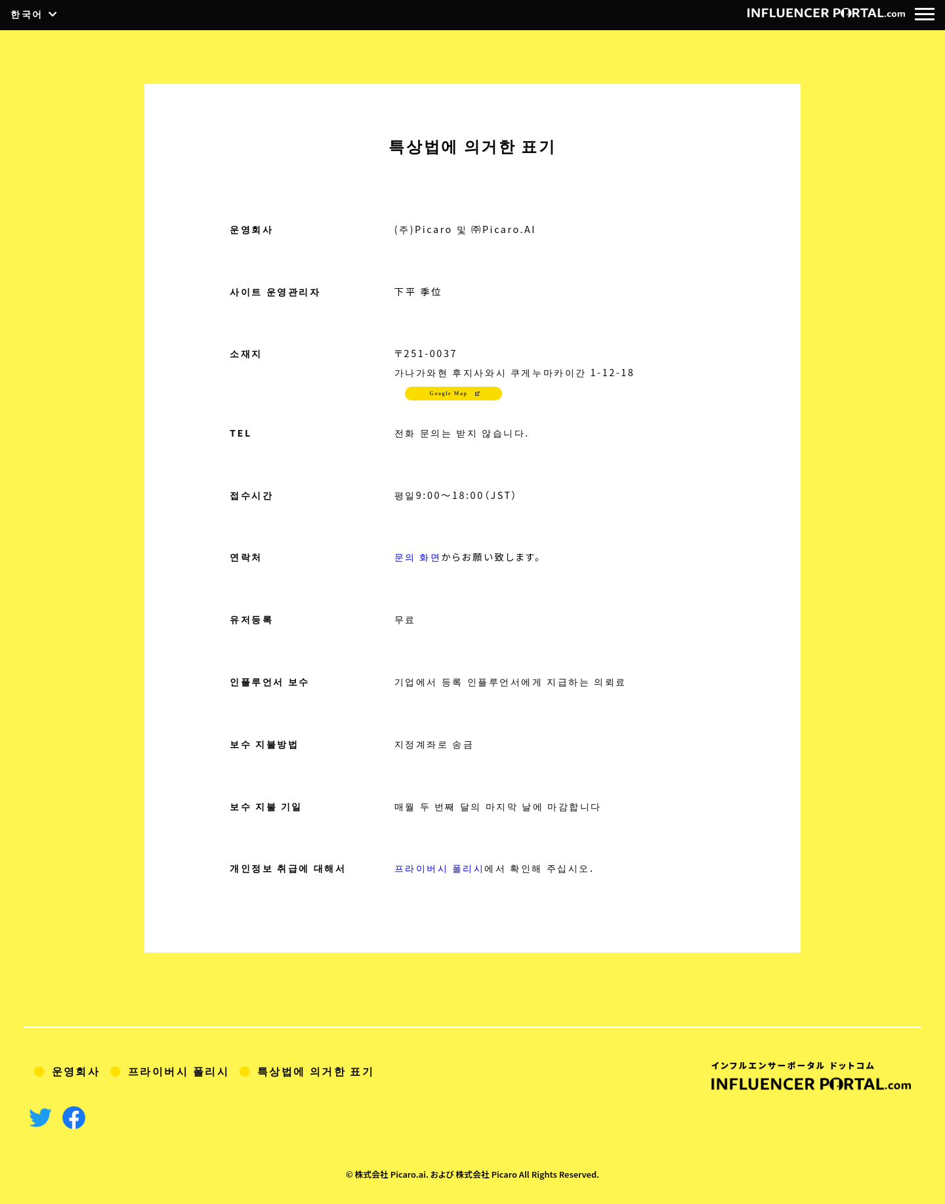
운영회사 (76, 1071)
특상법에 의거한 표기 (316, 1071)
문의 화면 (418, 556)
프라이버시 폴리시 (439, 867)
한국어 (26, 14)
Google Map (449, 393)
